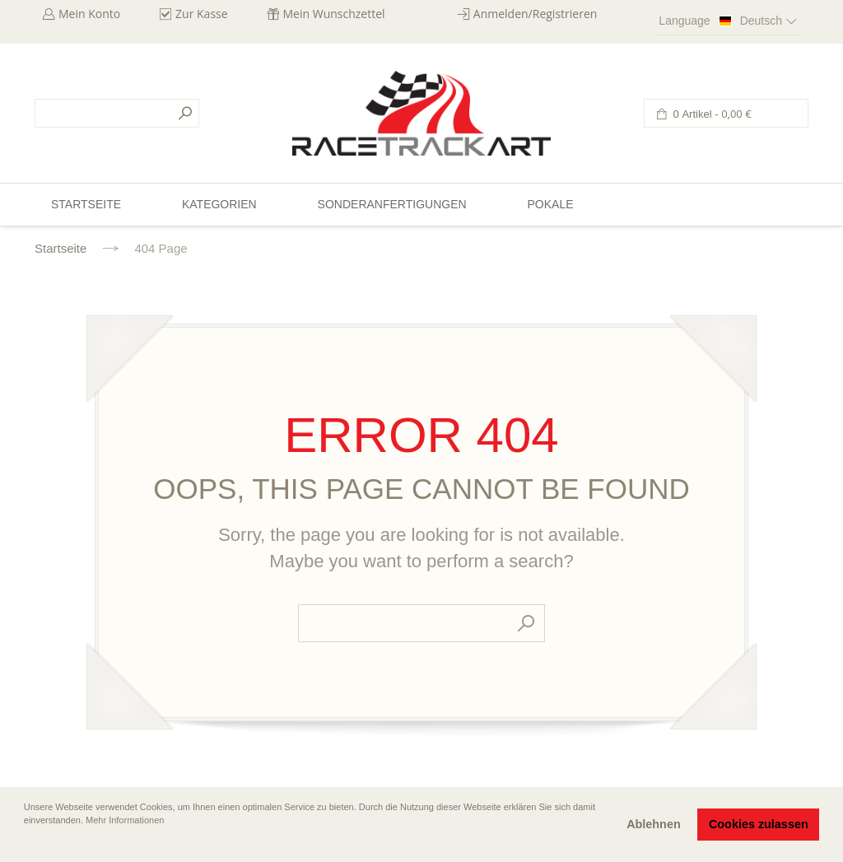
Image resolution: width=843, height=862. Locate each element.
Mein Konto (89, 13)
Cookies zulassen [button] (758, 824)
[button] (25, 843)
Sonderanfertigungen (392, 204)
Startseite (60, 248)
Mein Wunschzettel (334, 13)
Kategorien (219, 204)
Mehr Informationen (125, 820)
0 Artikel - (711, 114)
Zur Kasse (201, 13)
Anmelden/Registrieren (535, 13)
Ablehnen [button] (653, 824)
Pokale (550, 204)
